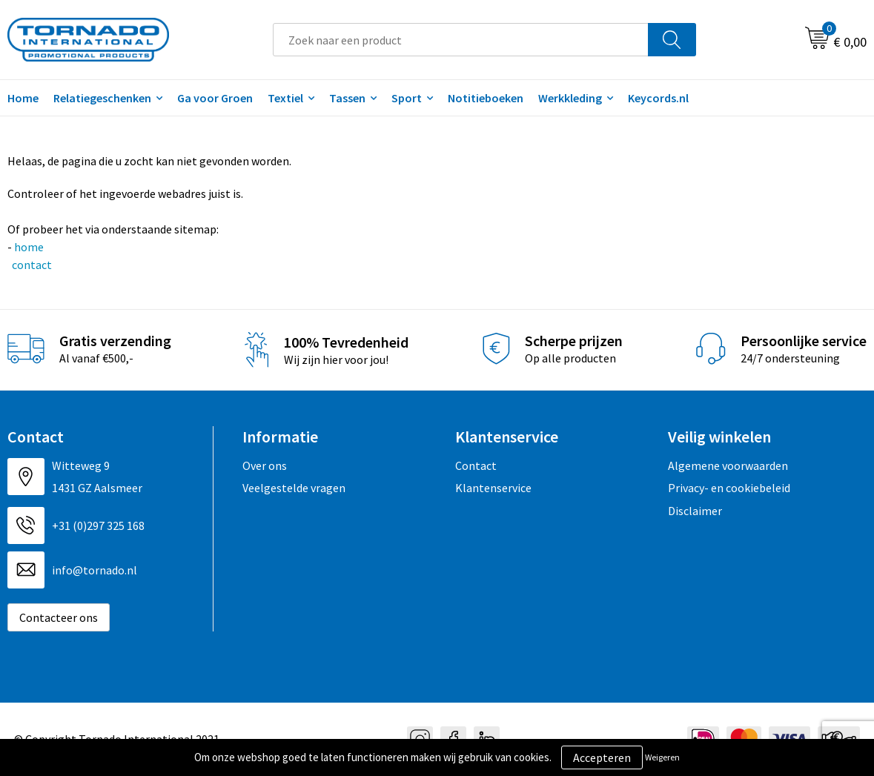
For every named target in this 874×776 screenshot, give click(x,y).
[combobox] (461, 39)
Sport (406, 97)
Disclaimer (695, 510)
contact (31, 264)
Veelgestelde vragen (293, 487)
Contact (476, 465)
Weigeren (662, 757)
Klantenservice (493, 487)
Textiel (285, 97)
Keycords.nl (658, 97)
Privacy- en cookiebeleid (729, 487)
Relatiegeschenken (102, 97)
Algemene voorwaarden (728, 465)
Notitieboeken (485, 97)
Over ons (264, 465)
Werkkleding (570, 97)
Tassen (347, 97)
